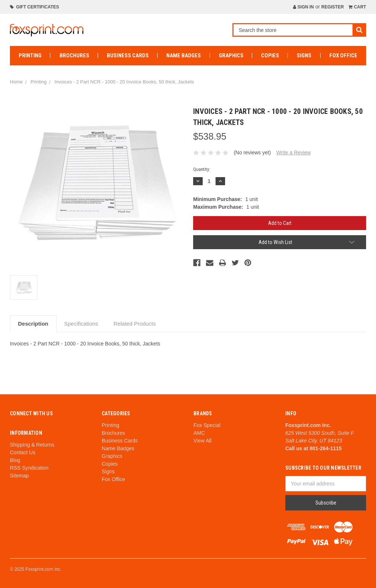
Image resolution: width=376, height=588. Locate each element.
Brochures (74, 55)
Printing (30, 55)
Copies (270, 55)
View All (203, 441)
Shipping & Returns (32, 445)
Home (16, 82)
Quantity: (201, 169)
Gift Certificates (34, 7)
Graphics (231, 55)
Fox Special (207, 425)
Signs (304, 55)
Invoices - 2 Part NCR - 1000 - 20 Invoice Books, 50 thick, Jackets (124, 82)
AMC (199, 433)
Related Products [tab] (134, 323)
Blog (15, 460)
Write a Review (293, 152)
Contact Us (22, 452)
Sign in (303, 7)
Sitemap (19, 475)
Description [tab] (33, 323)
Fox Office (343, 55)
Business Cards (128, 55)
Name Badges (183, 55)
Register (332, 7)
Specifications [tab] (81, 323)
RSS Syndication (29, 468)
